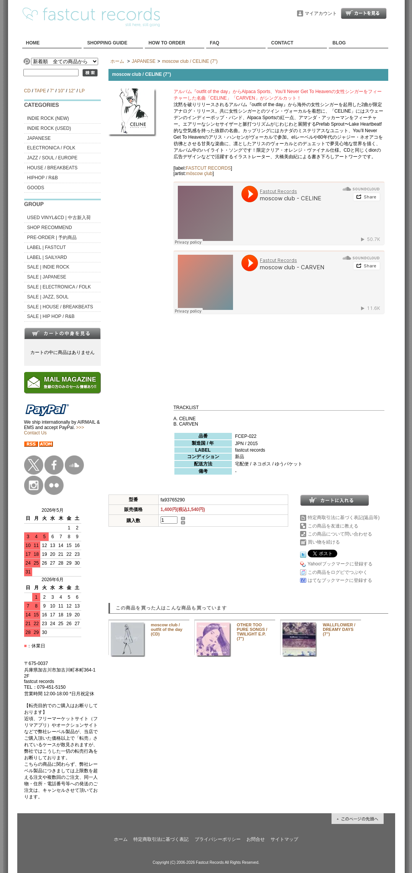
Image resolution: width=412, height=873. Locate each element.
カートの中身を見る (62, 333)
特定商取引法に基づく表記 (161, 839)
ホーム (117, 61)
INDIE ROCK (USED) (49, 128)
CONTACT (282, 43)
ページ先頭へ (358, 818)
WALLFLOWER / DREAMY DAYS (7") (339, 629)
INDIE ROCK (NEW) (48, 118)
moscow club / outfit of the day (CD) (167, 629)
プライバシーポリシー (218, 839)
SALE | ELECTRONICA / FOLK (59, 287)
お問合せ (255, 839)
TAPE (40, 90)
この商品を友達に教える (333, 526)
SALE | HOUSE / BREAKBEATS (60, 307)
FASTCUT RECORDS (208, 168)
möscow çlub (199, 173)
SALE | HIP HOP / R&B (51, 316)
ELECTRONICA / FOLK (51, 148)
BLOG (339, 43)
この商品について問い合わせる (340, 534)
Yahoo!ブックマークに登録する (340, 564)
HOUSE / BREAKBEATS (52, 167)
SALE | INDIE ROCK (48, 267)
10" (61, 90)
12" (72, 90)
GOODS (35, 187)
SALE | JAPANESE (46, 277)
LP (81, 90)
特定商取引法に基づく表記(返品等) (344, 517)
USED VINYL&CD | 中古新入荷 (59, 217)
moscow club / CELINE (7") (190, 61)
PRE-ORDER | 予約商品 (52, 237)
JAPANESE (39, 138)
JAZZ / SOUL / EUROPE (52, 158)
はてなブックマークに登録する (340, 580)
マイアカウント (321, 13)
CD (27, 90)
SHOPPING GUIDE (107, 43)
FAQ (215, 43)
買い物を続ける (324, 542)
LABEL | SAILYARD (47, 257)
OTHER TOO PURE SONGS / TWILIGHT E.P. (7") (252, 631)
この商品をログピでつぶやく (338, 572)
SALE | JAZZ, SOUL (48, 297)
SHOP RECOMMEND (49, 227)
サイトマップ (284, 839)
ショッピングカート (364, 13)
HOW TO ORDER (167, 43)
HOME (33, 43)
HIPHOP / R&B (42, 177)
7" (52, 90)
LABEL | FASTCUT (46, 247)
